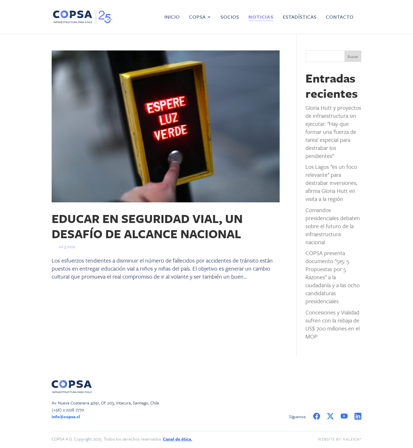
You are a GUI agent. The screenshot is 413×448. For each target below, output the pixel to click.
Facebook (316, 416)
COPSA (197, 17)
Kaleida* (352, 439)
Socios (230, 17)
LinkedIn (358, 416)
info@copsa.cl (66, 416)
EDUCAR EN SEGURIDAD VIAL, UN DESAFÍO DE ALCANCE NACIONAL (147, 226)
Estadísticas (300, 17)
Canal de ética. (177, 439)
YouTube (345, 416)
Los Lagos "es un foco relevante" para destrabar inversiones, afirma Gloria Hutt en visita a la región (331, 183)
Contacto (340, 17)
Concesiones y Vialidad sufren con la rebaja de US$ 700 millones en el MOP (332, 324)
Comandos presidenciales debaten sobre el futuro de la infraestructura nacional (332, 226)
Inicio (172, 17)
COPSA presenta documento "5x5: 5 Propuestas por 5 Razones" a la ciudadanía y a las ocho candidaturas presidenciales (332, 277)
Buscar (353, 56)
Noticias (261, 17)
